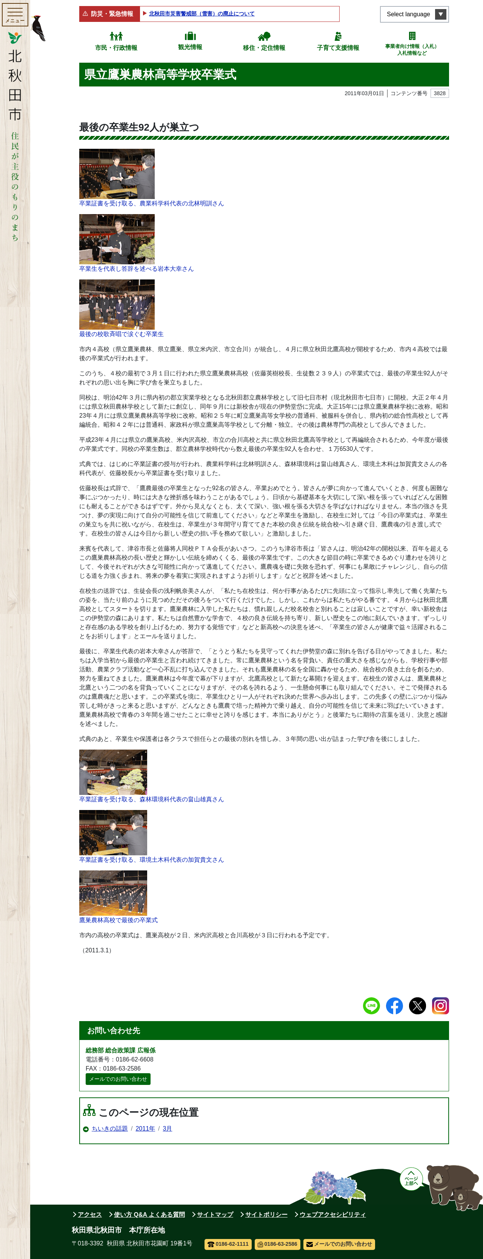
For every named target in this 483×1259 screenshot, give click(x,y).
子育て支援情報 (338, 48)
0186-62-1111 (228, 1244)
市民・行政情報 (116, 48)
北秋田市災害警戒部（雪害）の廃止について (202, 14)
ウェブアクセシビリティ (333, 1214)
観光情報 (190, 47)
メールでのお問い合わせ (118, 1079)
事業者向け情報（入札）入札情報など (412, 49)
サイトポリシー (266, 1214)
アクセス (90, 1214)
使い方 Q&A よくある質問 (149, 1214)
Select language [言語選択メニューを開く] (408, 14)
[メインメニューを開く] (15, 14)
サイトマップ (215, 1214)
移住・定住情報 (264, 48)
